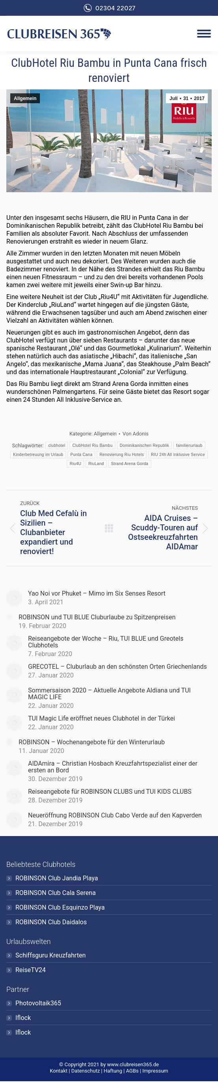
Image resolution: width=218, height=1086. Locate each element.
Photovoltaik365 (38, 1003)
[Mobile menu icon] (204, 33)
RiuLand (96, 464)
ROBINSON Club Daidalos (51, 922)
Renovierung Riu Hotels (122, 454)
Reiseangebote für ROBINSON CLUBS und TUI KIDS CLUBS (110, 791)
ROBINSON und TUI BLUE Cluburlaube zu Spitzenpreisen (97, 617)
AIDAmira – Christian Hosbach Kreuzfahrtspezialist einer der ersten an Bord (112, 767)
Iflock (23, 1017)
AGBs (132, 1071)
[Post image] (14, 598)
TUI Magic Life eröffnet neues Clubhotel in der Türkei (101, 718)
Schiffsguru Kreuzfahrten (50, 955)
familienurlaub (189, 445)
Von (135, 434)
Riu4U (75, 464)
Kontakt (59, 1071)
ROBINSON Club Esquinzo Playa (60, 907)
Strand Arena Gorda (129, 464)
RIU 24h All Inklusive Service (178, 454)
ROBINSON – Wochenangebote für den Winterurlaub (92, 742)
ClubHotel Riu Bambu (92, 445)
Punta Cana (81, 454)
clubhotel (56, 445)
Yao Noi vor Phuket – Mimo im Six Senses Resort (96, 593)
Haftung (112, 1071)
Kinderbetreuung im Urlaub (38, 454)
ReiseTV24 (30, 970)
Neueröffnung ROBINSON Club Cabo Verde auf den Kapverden (115, 815)
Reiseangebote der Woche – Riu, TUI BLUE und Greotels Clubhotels (105, 642)
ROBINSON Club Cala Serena (55, 892)
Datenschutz (85, 1071)
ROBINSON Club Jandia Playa (56, 878)
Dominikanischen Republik (144, 445)
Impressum (155, 1071)
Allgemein (25, 98)
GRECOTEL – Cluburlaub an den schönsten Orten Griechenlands (117, 666)
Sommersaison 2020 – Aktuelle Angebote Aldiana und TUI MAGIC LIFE (109, 693)
